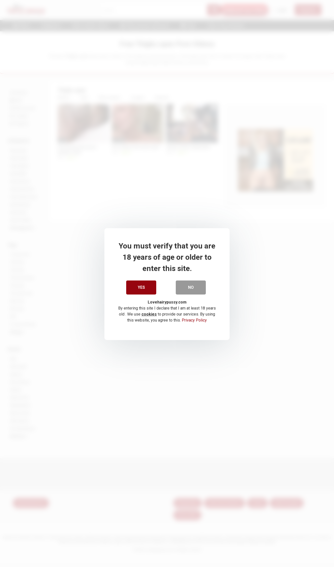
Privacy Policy (194, 319)
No (191, 286)
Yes (141, 286)
